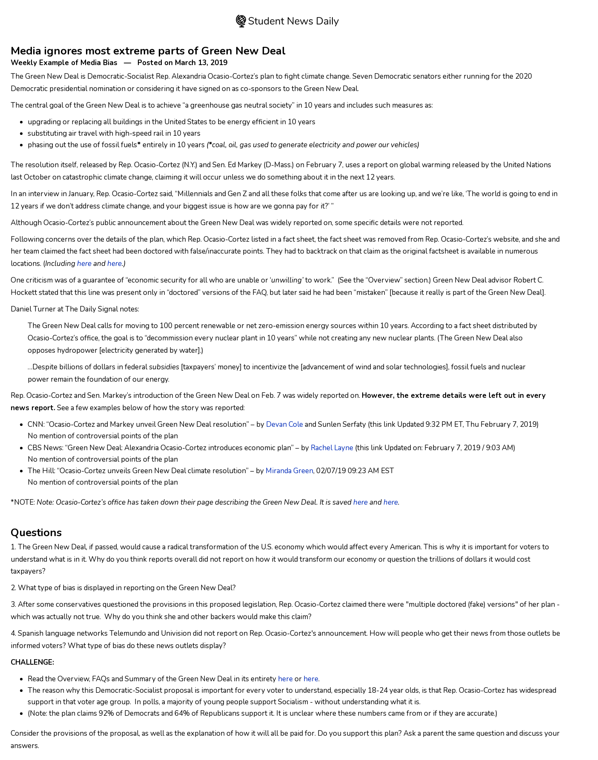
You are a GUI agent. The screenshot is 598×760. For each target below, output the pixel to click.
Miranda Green (289, 471)
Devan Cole (284, 424)
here (84, 264)
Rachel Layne (332, 448)
